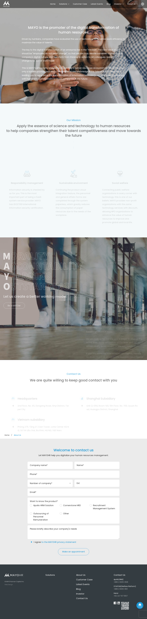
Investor (119, 4)
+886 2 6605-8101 (128, 587)
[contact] (139, 605)
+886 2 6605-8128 (128, 580)
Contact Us (82, 598)
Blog (108, 4)
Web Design (9, 585)
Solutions (64, 4)
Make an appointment (73, 551)
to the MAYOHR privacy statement (58, 542)
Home (52, 4)
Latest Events (97, 4)
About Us (132, 4)
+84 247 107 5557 (128, 594)
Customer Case (80, 4)
